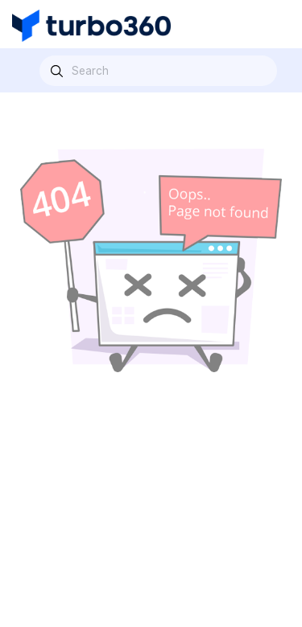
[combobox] (158, 70)
